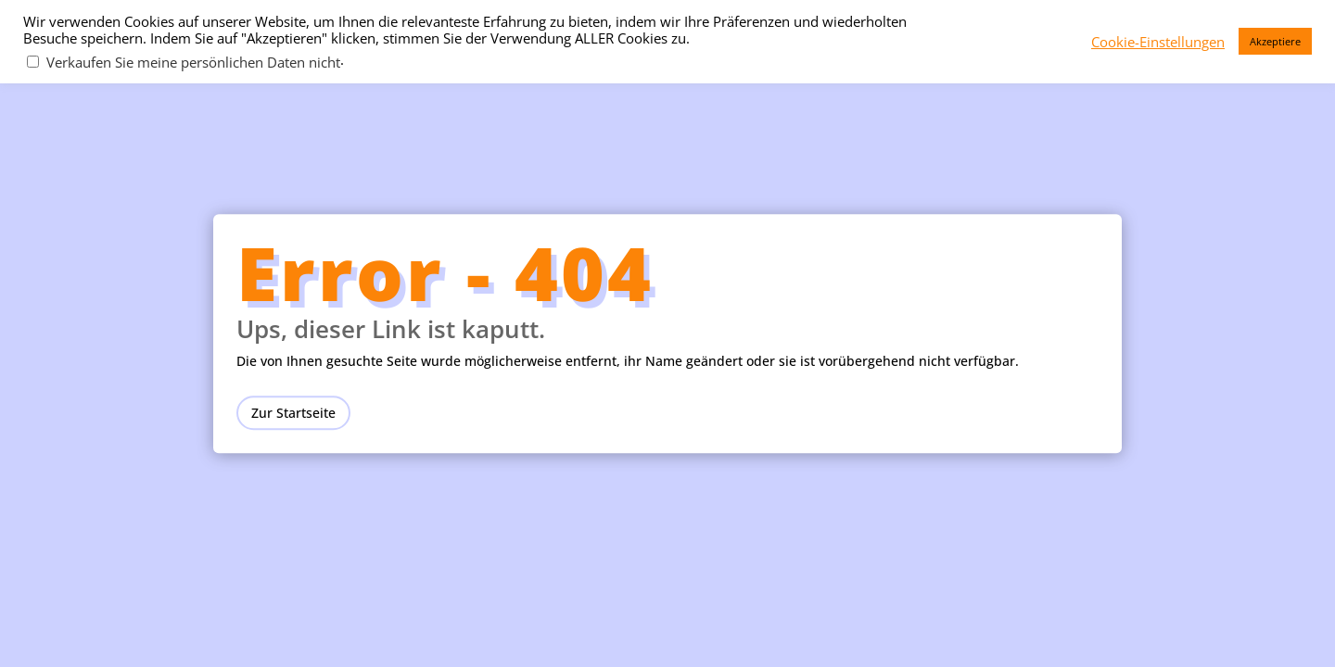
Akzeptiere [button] (1275, 41)
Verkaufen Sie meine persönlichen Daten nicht (193, 62)
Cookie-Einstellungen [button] (1158, 41)
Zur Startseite (293, 413)
